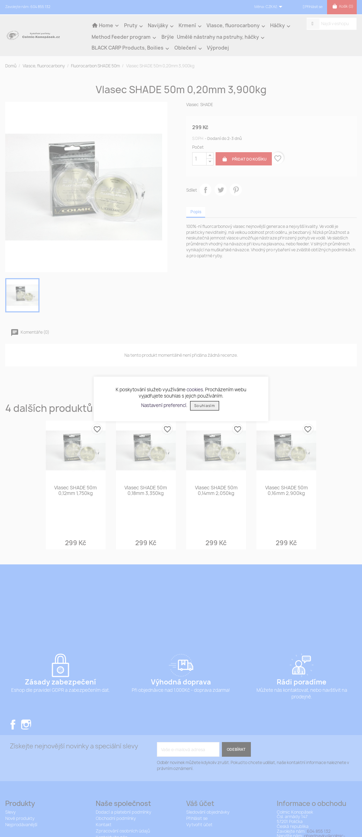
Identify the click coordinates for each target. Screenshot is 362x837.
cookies (195, 389)
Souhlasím (204, 405)
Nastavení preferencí (163, 405)
